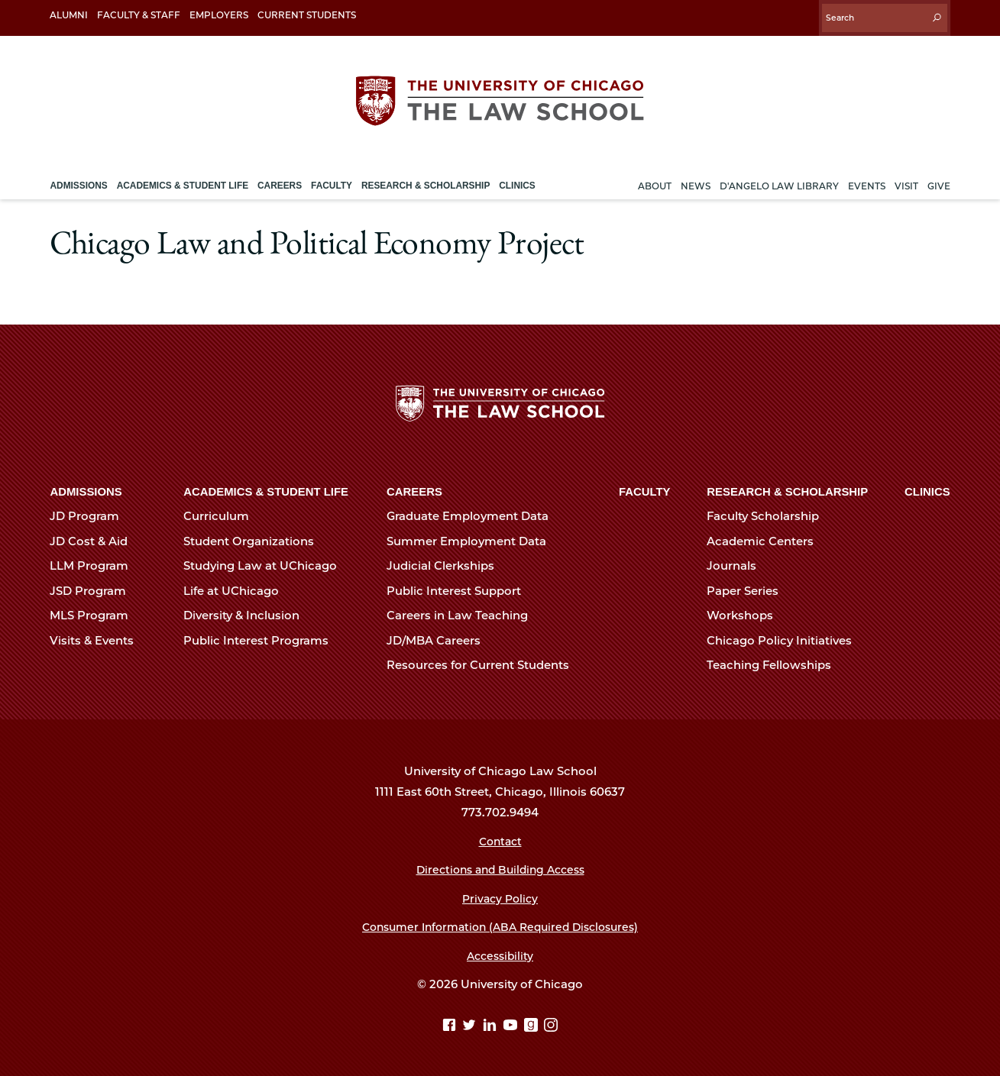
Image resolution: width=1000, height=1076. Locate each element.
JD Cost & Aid (95, 539)
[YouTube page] (512, 1024)
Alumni (69, 15)
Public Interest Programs (262, 638)
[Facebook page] (450, 1024)
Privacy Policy (500, 896)
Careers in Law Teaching (464, 613)
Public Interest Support (460, 589)
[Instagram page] (551, 1024)
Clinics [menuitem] (517, 178)
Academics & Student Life (265, 489)
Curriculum (222, 514)
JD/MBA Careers (440, 638)
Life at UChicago (237, 589)
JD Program (91, 514)
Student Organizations (255, 539)
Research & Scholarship (787, 489)
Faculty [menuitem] (331, 178)
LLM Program (95, 563)
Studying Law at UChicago (266, 563)
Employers (218, 15)
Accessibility (500, 954)
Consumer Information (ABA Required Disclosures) (500, 925)
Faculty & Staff (138, 15)
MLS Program (95, 613)
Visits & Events (98, 638)
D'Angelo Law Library (779, 178)
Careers (414, 489)
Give (938, 178)
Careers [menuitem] (279, 178)
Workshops (746, 613)
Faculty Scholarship (769, 514)
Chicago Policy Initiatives (786, 638)
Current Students (306, 15)
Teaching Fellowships (775, 663)
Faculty (644, 489)
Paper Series (749, 589)
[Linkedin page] (491, 1024)
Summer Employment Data (473, 539)
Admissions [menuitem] (78, 178)
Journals (738, 563)
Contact (500, 839)
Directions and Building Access (500, 867)
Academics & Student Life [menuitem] (182, 178)
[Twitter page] (471, 1024)
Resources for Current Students (484, 663)
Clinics (927, 489)
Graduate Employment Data (474, 514)
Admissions (85, 489)
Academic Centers (767, 539)
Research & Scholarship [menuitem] (425, 178)
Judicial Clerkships (447, 563)
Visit (906, 178)
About (655, 178)
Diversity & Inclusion (247, 613)
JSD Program (94, 589)
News (695, 178)
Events (866, 178)
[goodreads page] (533, 1024)
